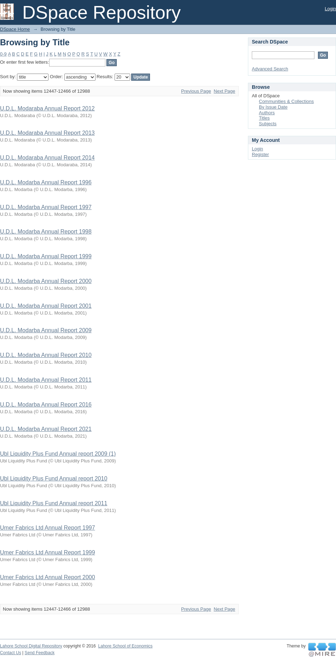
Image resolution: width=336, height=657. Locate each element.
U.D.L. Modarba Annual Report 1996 (46, 182)
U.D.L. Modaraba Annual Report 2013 (47, 133)
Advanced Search (270, 68)
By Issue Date (273, 107)
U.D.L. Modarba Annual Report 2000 (46, 281)
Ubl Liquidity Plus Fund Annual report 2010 (53, 479)
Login (330, 8)
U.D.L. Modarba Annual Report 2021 (46, 429)
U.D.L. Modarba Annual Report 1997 (46, 207)
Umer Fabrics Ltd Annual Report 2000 (47, 577)
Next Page (224, 91)
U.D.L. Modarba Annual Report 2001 (46, 306)
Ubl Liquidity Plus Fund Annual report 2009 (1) (58, 454)
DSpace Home (15, 29)
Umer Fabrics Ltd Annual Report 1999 (47, 552)
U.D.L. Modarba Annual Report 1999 (46, 256)
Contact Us (10, 652)
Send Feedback (40, 652)
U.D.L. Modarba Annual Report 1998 (46, 232)
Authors (267, 112)
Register (260, 154)
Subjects (268, 123)
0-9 (3, 54)
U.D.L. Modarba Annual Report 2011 (46, 380)
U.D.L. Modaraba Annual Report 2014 (47, 158)
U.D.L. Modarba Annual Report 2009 (46, 330)
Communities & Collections (286, 101)
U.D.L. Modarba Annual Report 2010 (46, 355)
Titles (264, 118)
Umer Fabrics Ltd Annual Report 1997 (47, 528)
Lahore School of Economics (125, 646)
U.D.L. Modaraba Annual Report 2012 (47, 108)
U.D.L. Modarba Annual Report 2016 (46, 405)
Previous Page (196, 91)
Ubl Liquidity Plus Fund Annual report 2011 (53, 503)
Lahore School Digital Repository (31, 646)
